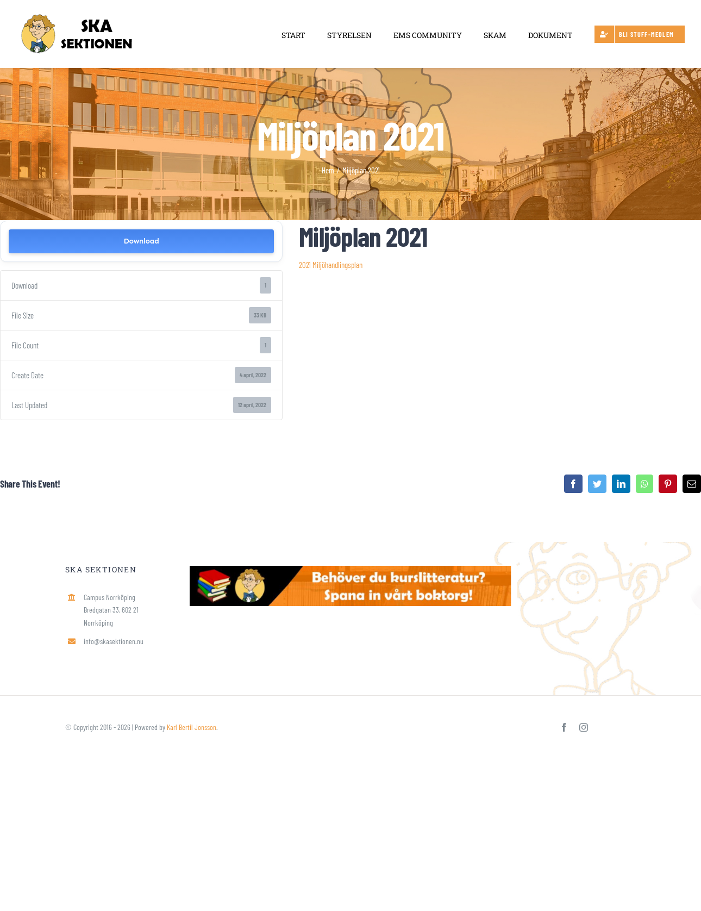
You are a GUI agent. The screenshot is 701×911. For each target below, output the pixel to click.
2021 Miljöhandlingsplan (330, 265)
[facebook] (564, 727)
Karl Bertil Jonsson (191, 727)
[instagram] (583, 727)
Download (141, 241)
